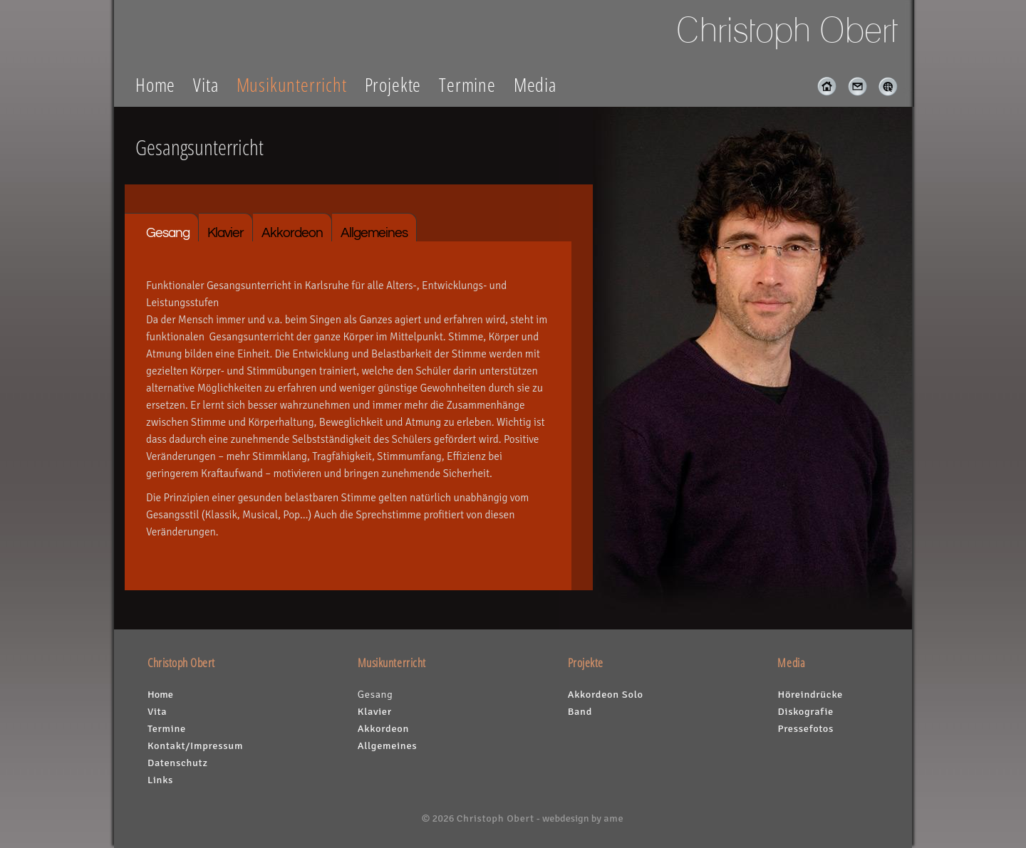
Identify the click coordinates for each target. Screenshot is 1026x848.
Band (580, 711)
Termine (467, 84)
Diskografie (805, 711)
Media (535, 84)
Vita (205, 84)
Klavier (225, 233)
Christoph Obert (495, 818)
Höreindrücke (809, 694)
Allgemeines (374, 233)
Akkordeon (292, 233)
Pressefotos (805, 728)
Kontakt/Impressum (195, 745)
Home (155, 84)
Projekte (393, 84)
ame (613, 818)
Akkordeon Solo (605, 694)
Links (160, 779)
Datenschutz (177, 762)
